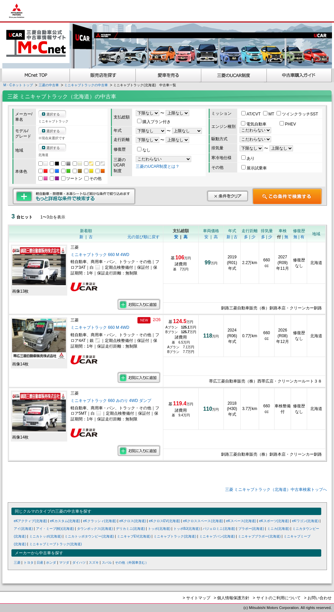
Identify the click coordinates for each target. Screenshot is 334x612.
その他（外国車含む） (132, 562)
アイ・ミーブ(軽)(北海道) (55, 528)
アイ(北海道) (23, 528)
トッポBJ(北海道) (186, 528)
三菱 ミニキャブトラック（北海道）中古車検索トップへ (276, 489)
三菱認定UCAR (234, 75)
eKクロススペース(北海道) (203, 521)
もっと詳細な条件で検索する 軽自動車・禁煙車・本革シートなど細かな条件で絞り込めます (74, 196)
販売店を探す (103, 75)
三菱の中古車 (49, 85)
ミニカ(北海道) (278, 528)
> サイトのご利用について (276, 598)
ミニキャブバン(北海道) (217, 536)
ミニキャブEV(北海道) (134, 536)
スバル (107, 562)
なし (144, 150)
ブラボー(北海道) (251, 528)
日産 (40, 562)
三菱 (17, 562)
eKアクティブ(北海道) (30, 521)
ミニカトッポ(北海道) (45, 536)
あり (248, 158)
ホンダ (51, 562)
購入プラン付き (154, 121)
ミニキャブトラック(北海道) (175, 536)
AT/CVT (251, 114)
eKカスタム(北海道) (65, 521)
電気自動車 (254, 124)
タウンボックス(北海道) (95, 528)
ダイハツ (79, 562)
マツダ (64, 562)
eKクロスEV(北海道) (164, 521)
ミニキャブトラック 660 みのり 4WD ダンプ (111, 400)
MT (269, 114)
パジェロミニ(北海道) (219, 528)
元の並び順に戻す (143, 237)
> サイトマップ (196, 598)
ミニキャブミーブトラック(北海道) (55, 544)
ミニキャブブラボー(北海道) (259, 536)
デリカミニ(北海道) (130, 528)
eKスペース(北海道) (241, 521)
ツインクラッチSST (297, 114)
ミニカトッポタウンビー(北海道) (89, 536)
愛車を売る (168, 75)
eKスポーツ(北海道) (274, 521)
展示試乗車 (254, 168)
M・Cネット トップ (18, 85)
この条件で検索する (287, 196)
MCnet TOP (36, 75)
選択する (53, 114)
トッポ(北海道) (159, 528)
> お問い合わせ (318, 598)
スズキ (94, 562)
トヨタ (29, 562)
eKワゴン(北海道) (305, 521)
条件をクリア (227, 196)
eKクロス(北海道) (132, 521)
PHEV (288, 124)
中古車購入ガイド (299, 75)
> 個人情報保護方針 (231, 598)
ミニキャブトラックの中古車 (86, 85)
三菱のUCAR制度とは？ (157, 166)
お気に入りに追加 (139, 304)
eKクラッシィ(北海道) (99, 521)
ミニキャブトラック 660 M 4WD (100, 254)
